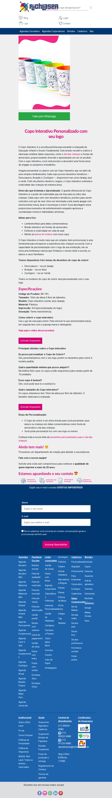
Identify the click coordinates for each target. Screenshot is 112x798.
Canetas (88, 562)
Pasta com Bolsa (47, 577)
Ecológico (75, 589)
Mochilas (89, 598)
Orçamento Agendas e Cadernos (43, 726)
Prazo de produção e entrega (43, 757)
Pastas (61, 588)
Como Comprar (26, 735)
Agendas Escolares (30, 31)
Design (88, 608)
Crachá (48, 655)
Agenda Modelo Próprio (22, 682)
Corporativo (76, 584)
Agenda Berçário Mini (22, 573)
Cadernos (82, 31)
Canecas (89, 571)
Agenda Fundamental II (25, 653)
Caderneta (76, 593)
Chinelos (89, 589)
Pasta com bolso (34, 655)
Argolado (75, 566)
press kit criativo (44, 234)
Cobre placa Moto (48, 642)
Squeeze (89, 576)
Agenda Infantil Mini (22, 613)
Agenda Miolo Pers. (22, 694)
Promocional (77, 571)
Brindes (71, 31)
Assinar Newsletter (56, 544)
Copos (88, 566)
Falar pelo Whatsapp (44, 116)
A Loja (21, 730)
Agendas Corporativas (53, 31)
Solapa (61, 614)
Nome (25, 502)
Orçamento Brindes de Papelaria (43, 737)
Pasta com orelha (35, 666)
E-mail (25, 516)
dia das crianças (72, 154)
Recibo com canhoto (35, 626)
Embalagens (51, 668)
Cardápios (49, 625)
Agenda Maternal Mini (23, 593)
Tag (60, 618)
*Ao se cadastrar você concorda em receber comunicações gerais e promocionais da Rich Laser (53, 532)
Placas (61, 592)
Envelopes (63, 557)
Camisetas (90, 593)
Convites (49, 650)
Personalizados (78, 562)
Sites (87, 621)
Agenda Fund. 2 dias (22, 642)
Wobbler (62, 623)
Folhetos (62, 562)
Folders (61, 566)
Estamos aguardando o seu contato (48, 473)
